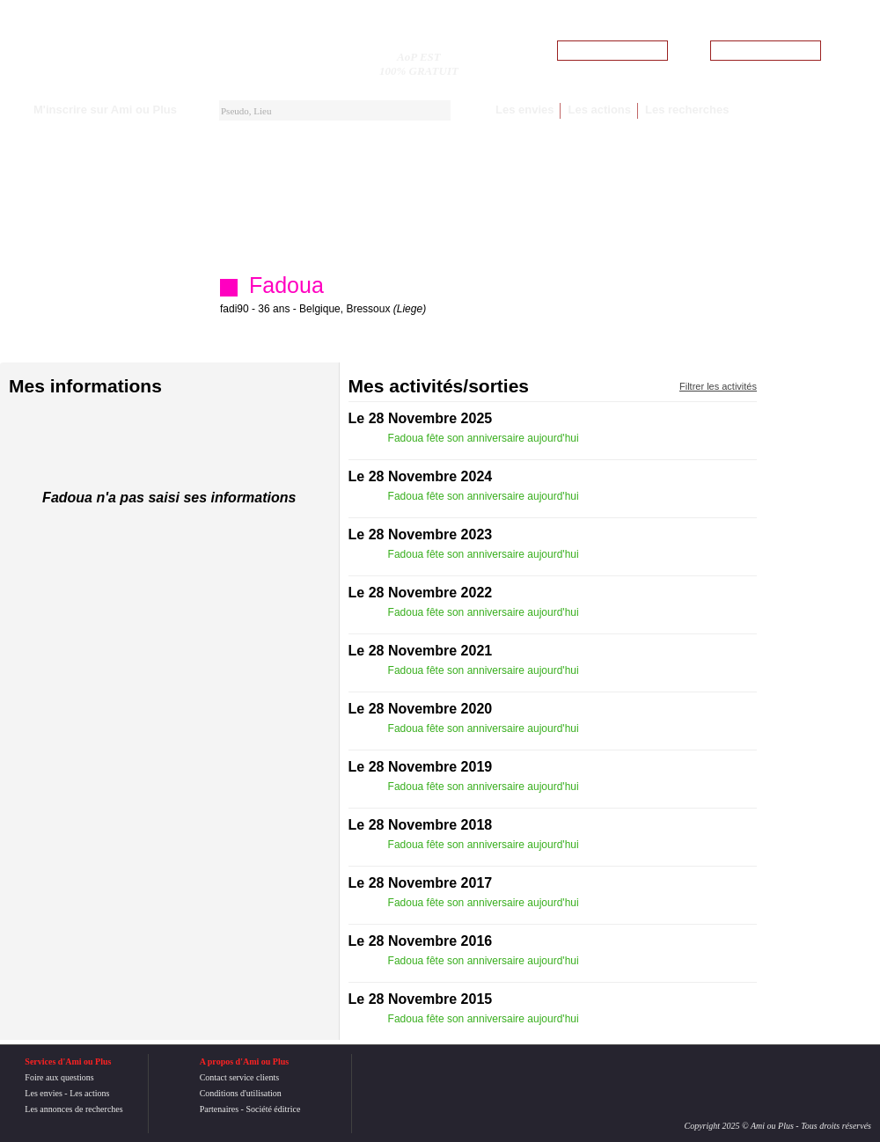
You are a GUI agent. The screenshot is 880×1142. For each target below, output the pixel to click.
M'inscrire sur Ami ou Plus (105, 109)
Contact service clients (240, 1077)
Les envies (524, 109)
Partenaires (219, 1109)
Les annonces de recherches (73, 1109)
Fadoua (286, 285)
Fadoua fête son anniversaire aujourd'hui (485, 438)
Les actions (599, 109)
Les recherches (687, 109)
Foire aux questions (59, 1077)
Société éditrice (273, 1109)
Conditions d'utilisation (241, 1093)
